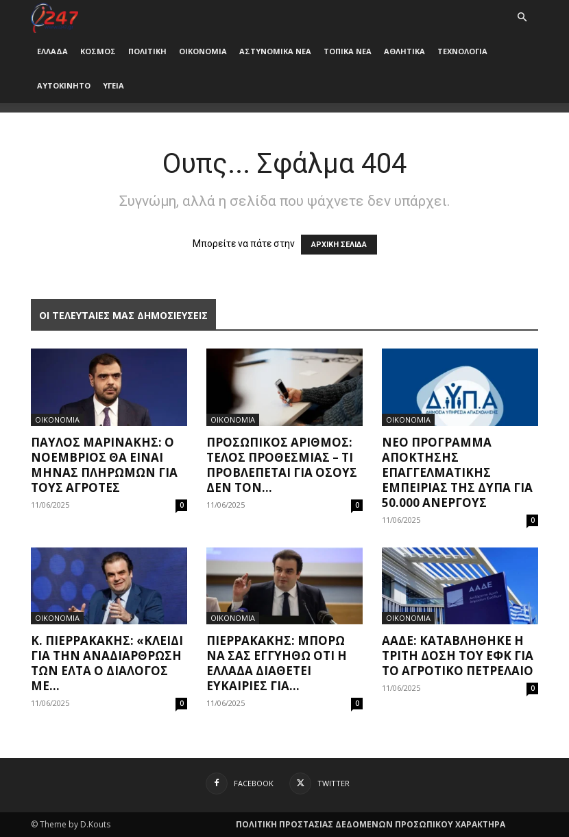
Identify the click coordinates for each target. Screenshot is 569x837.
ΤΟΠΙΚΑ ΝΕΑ (348, 51)
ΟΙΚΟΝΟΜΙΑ (203, 51)
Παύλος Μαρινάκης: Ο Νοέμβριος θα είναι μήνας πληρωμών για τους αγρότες (104, 464)
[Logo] (54, 16)
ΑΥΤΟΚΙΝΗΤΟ (63, 85)
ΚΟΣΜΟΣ (98, 51)
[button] (521, 17)
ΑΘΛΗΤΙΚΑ (404, 51)
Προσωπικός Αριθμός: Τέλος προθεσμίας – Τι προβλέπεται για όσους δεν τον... (281, 464)
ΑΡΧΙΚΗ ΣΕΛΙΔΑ (339, 244)
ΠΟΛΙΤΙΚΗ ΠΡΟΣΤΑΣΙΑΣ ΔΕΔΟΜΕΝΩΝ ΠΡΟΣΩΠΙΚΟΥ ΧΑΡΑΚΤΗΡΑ (370, 824)
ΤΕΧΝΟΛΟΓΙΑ (462, 51)
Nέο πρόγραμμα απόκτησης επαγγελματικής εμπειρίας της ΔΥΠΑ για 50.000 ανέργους (457, 472)
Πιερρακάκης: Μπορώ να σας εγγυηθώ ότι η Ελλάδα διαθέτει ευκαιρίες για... (276, 663)
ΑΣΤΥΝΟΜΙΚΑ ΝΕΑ (275, 51)
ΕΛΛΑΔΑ (52, 51)
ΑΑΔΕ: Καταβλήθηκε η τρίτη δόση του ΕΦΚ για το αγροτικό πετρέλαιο (457, 656)
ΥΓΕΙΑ (113, 85)
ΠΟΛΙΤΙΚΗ (147, 51)
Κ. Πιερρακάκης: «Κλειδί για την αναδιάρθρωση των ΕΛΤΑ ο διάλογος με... (107, 663)
